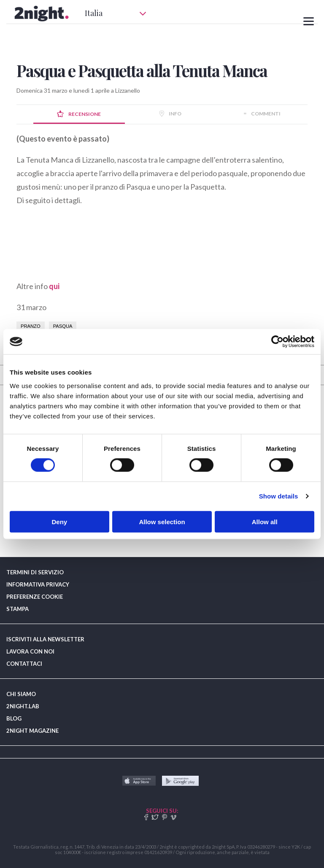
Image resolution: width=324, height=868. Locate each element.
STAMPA (17, 608)
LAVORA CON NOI (30, 651)
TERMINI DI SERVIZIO (35, 572)
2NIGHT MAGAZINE (32, 730)
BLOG (14, 718)
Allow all (265, 521)
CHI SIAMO (21, 694)
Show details (278, 496)
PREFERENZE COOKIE (34, 596)
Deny (59, 521)
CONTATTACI (24, 663)
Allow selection (162, 521)
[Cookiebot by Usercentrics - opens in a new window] (277, 341)
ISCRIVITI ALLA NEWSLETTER (45, 639)
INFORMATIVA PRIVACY (37, 584)
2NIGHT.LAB (22, 706)
